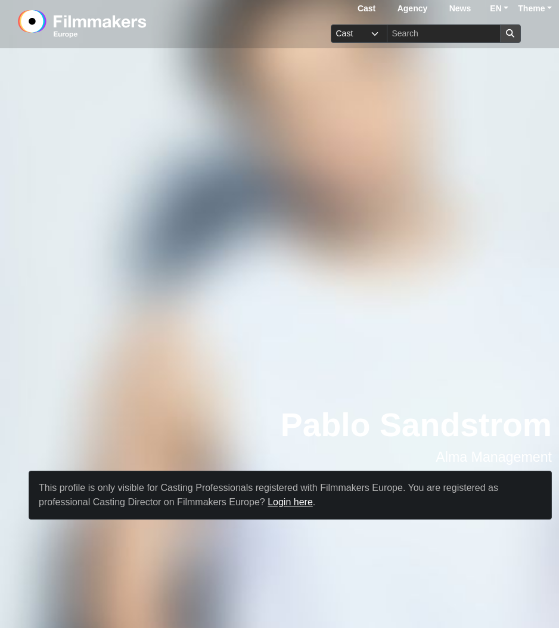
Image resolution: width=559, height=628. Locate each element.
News (460, 8)
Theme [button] (531, 8)
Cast (366, 8)
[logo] (112, 24)
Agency (412, 8)
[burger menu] (538, 33)
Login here (290, 502)
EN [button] (495, 8)
